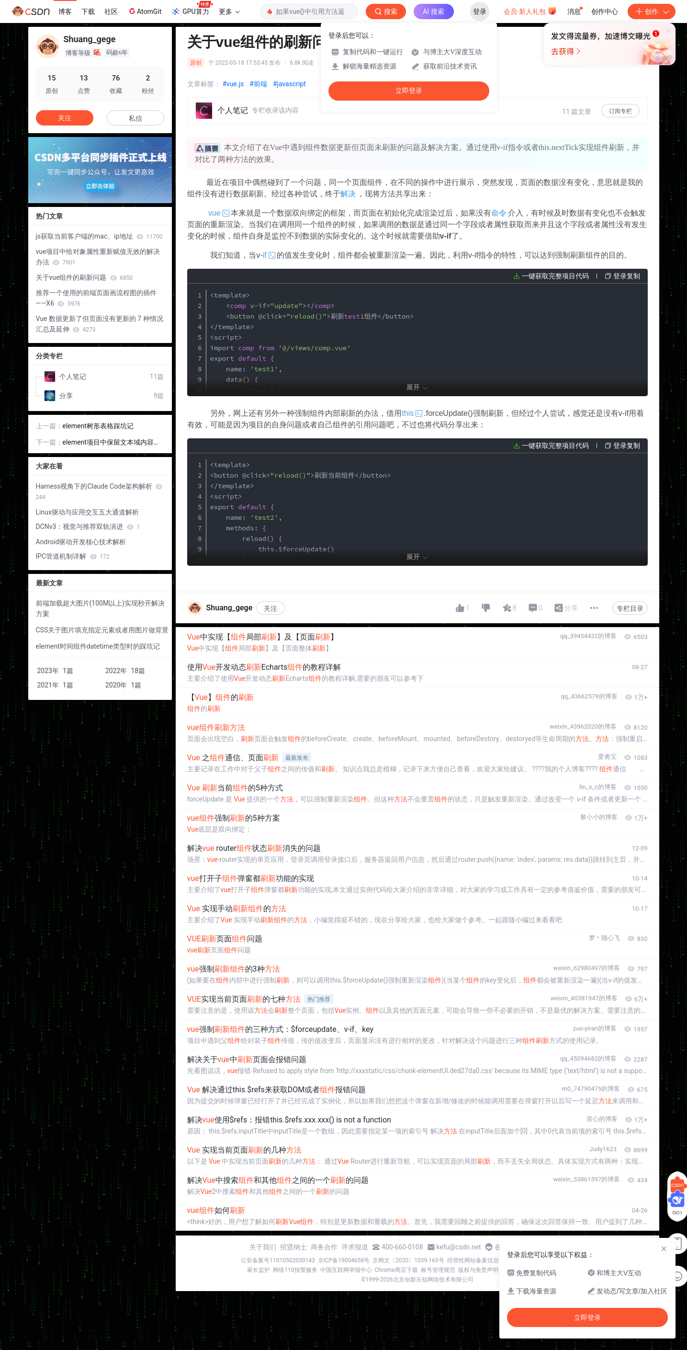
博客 (65, 11)
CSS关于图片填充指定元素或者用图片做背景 (102, 630)
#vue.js (233, 84)
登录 (479, 11)
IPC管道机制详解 (73, 556)
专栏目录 (630, 608)
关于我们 (262, 1247)
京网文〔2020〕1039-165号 (408, 1260)
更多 (229, 11)
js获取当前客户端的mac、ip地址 (99, 236)
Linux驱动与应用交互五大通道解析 (87, 512)
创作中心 (604, 11)
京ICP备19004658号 (344, 1260)
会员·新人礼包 (530, 10)
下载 (88, 11)
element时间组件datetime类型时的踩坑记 (98, 646)
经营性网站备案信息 (473, 1260)
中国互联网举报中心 (346, 1270)
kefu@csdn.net (459, 1247)
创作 (651, 11)
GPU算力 (192, 8)
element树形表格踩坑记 (98, 426)
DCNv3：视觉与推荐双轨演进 (88, 526)
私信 (135, 118)
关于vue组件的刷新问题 (84, 277)
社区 (111, 11)
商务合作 (324, 1247)
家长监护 (258, 1270)
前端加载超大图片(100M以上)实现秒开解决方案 (100, 608)
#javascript (289, 84)
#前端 (258, 84)
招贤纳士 (293, 1247)
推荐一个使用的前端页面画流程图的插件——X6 (96, 298)
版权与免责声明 (478, 1270)
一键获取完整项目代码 (555, 276)
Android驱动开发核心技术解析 (81, 542)
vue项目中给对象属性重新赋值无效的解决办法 (98, 257)
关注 (270, 608)
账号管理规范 (438, 1270)
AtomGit (144, 11)
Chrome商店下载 (396, 1270)
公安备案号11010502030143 (278, 1260)
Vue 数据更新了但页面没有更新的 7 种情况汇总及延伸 (99, 324)
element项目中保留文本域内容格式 (111, 442)
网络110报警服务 (295, 1270)
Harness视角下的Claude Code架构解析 (99, 491)
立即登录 (408, 90)
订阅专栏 (620, 111)
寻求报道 (354, 1247)
